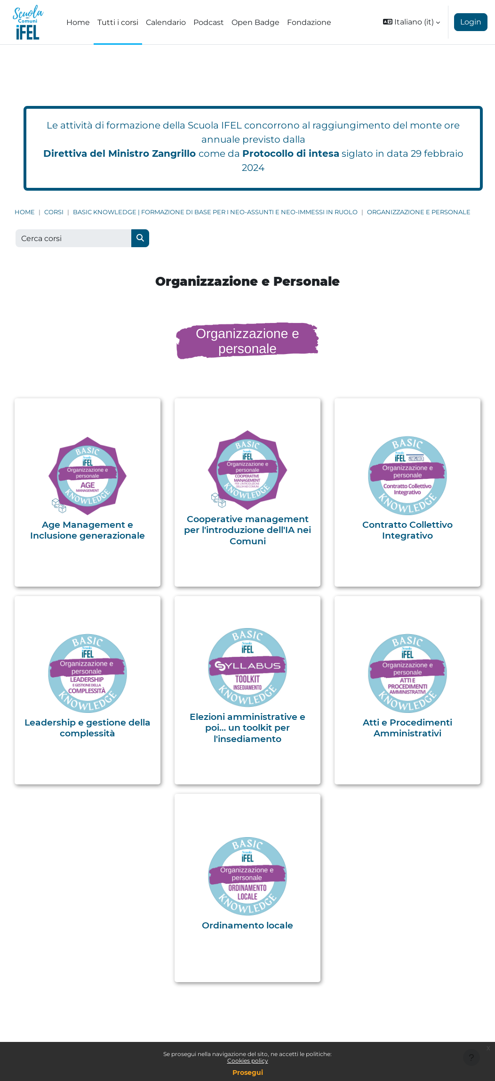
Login (470, 21)
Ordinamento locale (247, 925)
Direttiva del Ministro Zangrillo (119, 153)
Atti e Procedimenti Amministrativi (407, 728)
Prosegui (247, 1072)
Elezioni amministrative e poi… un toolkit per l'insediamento (247, 727)
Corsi (54, 212)
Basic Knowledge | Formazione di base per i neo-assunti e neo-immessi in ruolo (215, 212)
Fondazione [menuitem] (309, 22)
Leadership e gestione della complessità (87, 728)
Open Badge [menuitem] (255, 22)
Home (25, 212)
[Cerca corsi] (74, 238)
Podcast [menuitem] (208, 22)
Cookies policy (247, 1060)
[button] (411, 22)
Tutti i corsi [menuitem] (117, 22)
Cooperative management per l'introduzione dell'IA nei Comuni (247, 530)
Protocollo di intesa (290, 153)
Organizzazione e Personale (419, 212)
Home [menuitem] (78, 22)
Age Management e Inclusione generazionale (87, 530)
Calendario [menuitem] (166, 22)
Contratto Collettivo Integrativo (407, 530)
